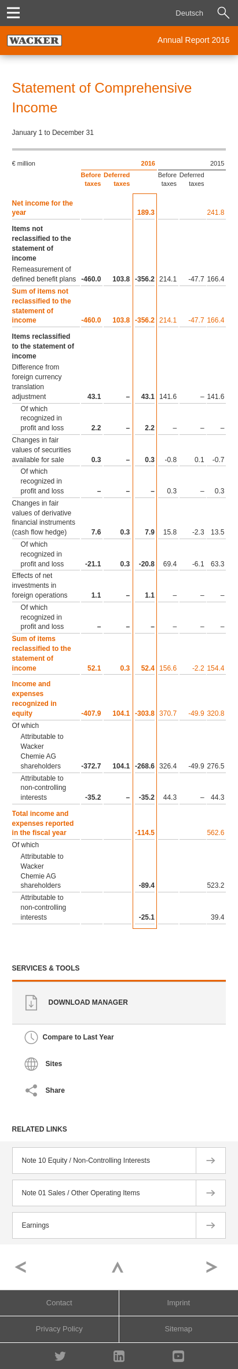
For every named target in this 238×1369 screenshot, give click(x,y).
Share (55, 1091)
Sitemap (178, 1328)
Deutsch (189, 13)
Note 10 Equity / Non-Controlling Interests (85, 1160)
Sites (54, 1064)
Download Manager (88, 1003)
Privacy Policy (59, 1328)
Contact (59, 1302)
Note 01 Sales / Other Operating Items (80, 1193)
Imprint (178, 1302)
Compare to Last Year (78, 1038)
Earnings (35, 1225)
